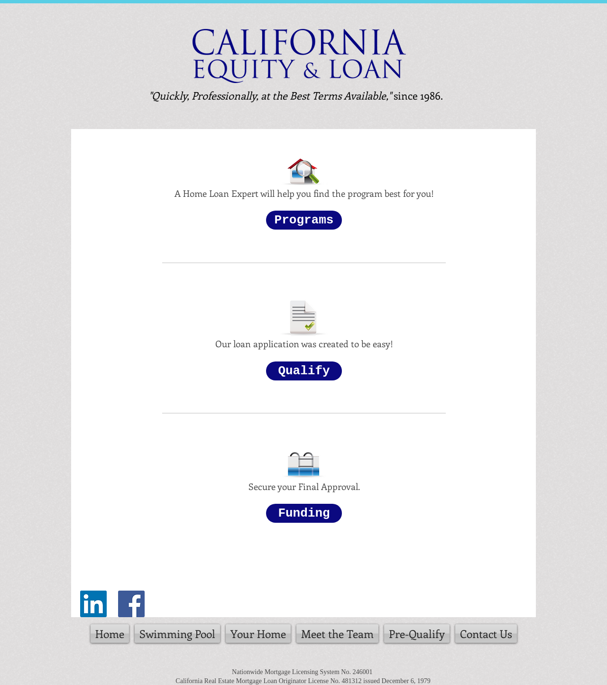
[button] (304, 220)
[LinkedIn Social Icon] (93, 604)
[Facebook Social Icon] (131, 604)
